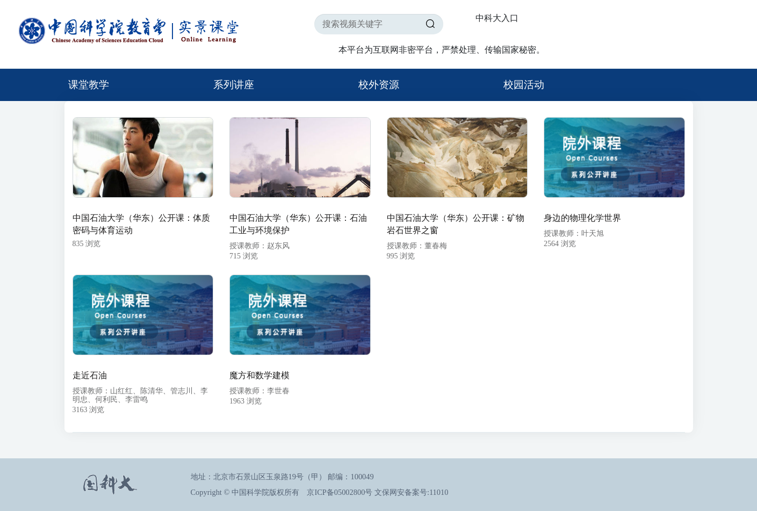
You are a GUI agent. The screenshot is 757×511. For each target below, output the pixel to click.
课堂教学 (88, 84)
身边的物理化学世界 (582, 217)
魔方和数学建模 (259, 375)
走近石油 (90, 375)
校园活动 (523, 84)
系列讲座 (233, 84)
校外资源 (378, 84)
